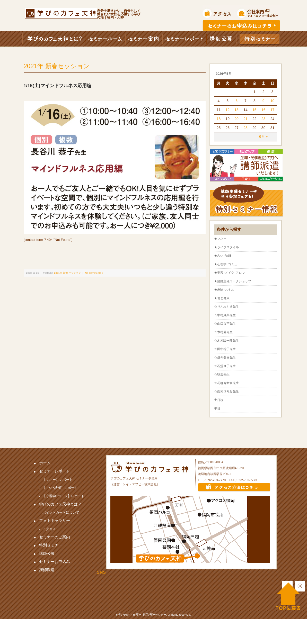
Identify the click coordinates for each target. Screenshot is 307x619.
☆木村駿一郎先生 (226, 340)
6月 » (263, 136)
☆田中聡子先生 (225, 349)
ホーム (45, 463)
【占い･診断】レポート (60, 488)
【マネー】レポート (57, 479)
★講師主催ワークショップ (232, 281)
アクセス (49, 529)
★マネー (220, 239)
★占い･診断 (222, 256)
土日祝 (218, 400)
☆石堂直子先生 (225, 366)
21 (245, 119)
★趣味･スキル (224, 290)
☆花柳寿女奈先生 (226, 383)
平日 (217, 408)
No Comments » (94, 272)
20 (236, 119)
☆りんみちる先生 (226, 306)
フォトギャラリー (54, 520)
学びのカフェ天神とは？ (60, 504)
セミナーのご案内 (54, 537)
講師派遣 (47, 570)
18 (219, 119)
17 (272, 110)
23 (263, 119)
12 (227, 110)
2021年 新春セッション (57, 65)
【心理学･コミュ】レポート (63, 496)
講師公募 (47, 553)
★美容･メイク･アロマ (229, 273)
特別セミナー (50, 545)
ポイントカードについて (60, 512)
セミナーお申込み (54, 561)
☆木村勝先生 (223, 332)
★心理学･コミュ (225, 264)
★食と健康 (222, 298)
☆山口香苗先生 (225, 323)
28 (245, 128)
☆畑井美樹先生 (225, 357)
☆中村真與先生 (225, 315)
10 (272, 101)
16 (263, 110)
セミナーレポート (54, 471)
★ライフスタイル (226, 247)
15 (254, 110)
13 (236, 110)
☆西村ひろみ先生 (226, 391)
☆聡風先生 (222, 374)
